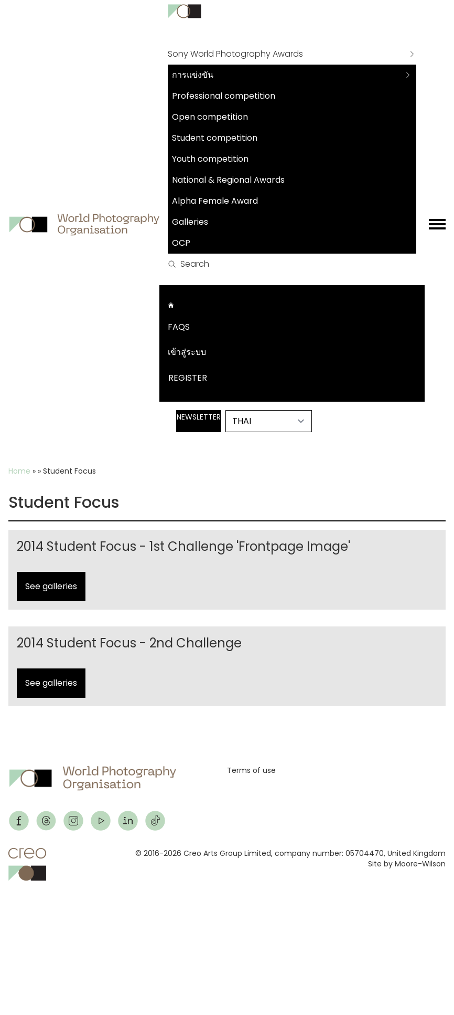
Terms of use (251, 770)
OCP (181, 243)
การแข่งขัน (192, 75)
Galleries (190, 222)
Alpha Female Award (215, 201)
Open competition (210, 117)
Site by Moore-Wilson (407, 864)
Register (187, 378)
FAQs (179, 327)
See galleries (51, 586)
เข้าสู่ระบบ (187, 352)
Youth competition (210, 159)
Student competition (214, 138)
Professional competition (223, 96)
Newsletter (199, 417)
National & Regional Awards (228, 180)
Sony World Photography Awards (235, 54)
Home (19, 471)
